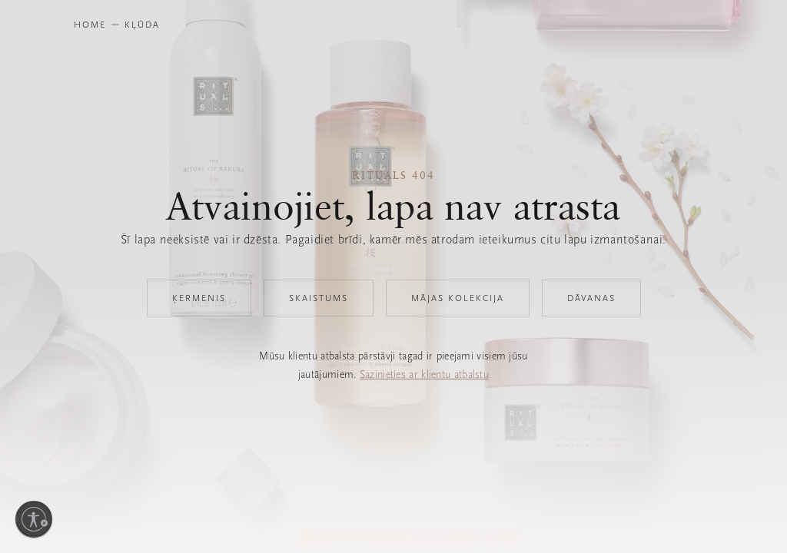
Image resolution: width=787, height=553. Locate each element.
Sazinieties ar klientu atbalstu (424, 374)
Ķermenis (199, 298)
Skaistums (318, 298)
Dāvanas (591, 298)
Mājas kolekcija (457, 298)
